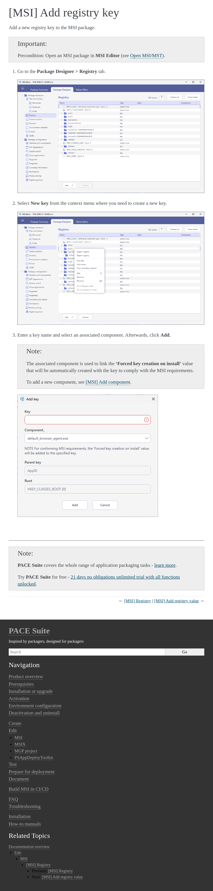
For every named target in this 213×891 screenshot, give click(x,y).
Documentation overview (29, 847)
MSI (18, 737)
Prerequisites (21, 684)
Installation (20, 816)
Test (13, 764)
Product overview (26, 676)
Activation (19, 698)
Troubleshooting (25, 806)
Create (15, 723)
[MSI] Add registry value (176, 600)
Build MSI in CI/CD (29, 789)
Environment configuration (35, 705)
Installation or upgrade (31, 691)
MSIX (19, 744)
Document (19, 779)
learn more (164, 565)
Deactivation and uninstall (34, 713)
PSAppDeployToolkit (33, 757)
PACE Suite (29, 630)
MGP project (25, 750)
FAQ (13, 799)
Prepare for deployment (31, 771)
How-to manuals (25, 824)
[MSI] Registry (137, 600)
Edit (13, 730)
